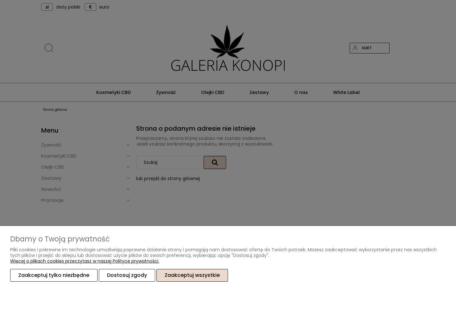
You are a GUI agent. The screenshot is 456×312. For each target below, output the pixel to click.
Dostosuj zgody (127, 275)
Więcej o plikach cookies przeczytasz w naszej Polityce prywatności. (84, 261)
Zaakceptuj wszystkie (192, 275)
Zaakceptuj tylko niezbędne (53, 275)
